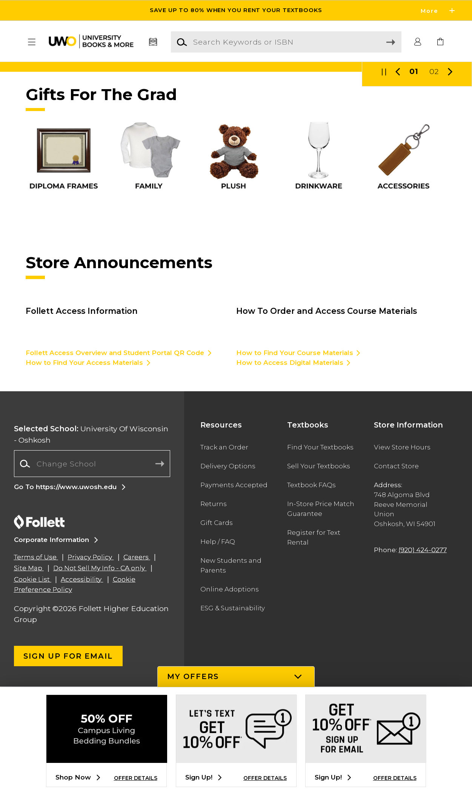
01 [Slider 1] (413, 179)
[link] (440, 42)
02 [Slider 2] (434, 179)
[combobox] (92, 572)
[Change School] (92, 572)
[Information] (236, 121)
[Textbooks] (153, 42)
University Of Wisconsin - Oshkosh (91, 543)
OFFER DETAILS (135, 778)
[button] (31, 42)
